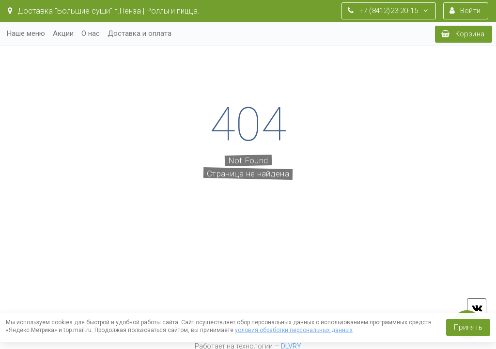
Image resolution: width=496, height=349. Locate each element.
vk (476, 307)
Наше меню (26, 33)
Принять (468, 327)
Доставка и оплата (139, 33)
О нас (90, 33)
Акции (63, 33)
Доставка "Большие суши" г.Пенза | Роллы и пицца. (104, 11)
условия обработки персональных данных (294, 330)
